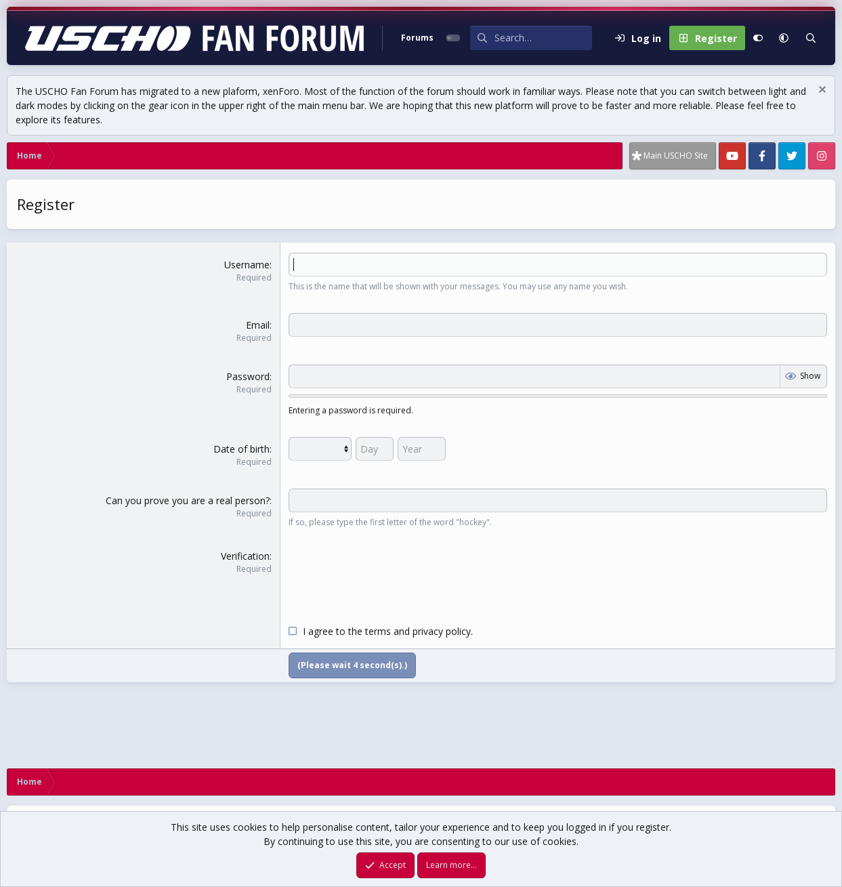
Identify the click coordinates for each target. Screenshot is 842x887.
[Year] (421, 449)
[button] (784, 38)
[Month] (320, 449)
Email (258, 324)
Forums (417, 37)
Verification (245, 556)
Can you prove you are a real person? (188, 500)
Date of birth (241, 448)
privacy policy (442, 631)
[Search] (543, 38)
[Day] (375, 449)
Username (247, 264)
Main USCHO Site (676, 155)
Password (248, 376)
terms (378, 631)
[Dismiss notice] (820, 91)
